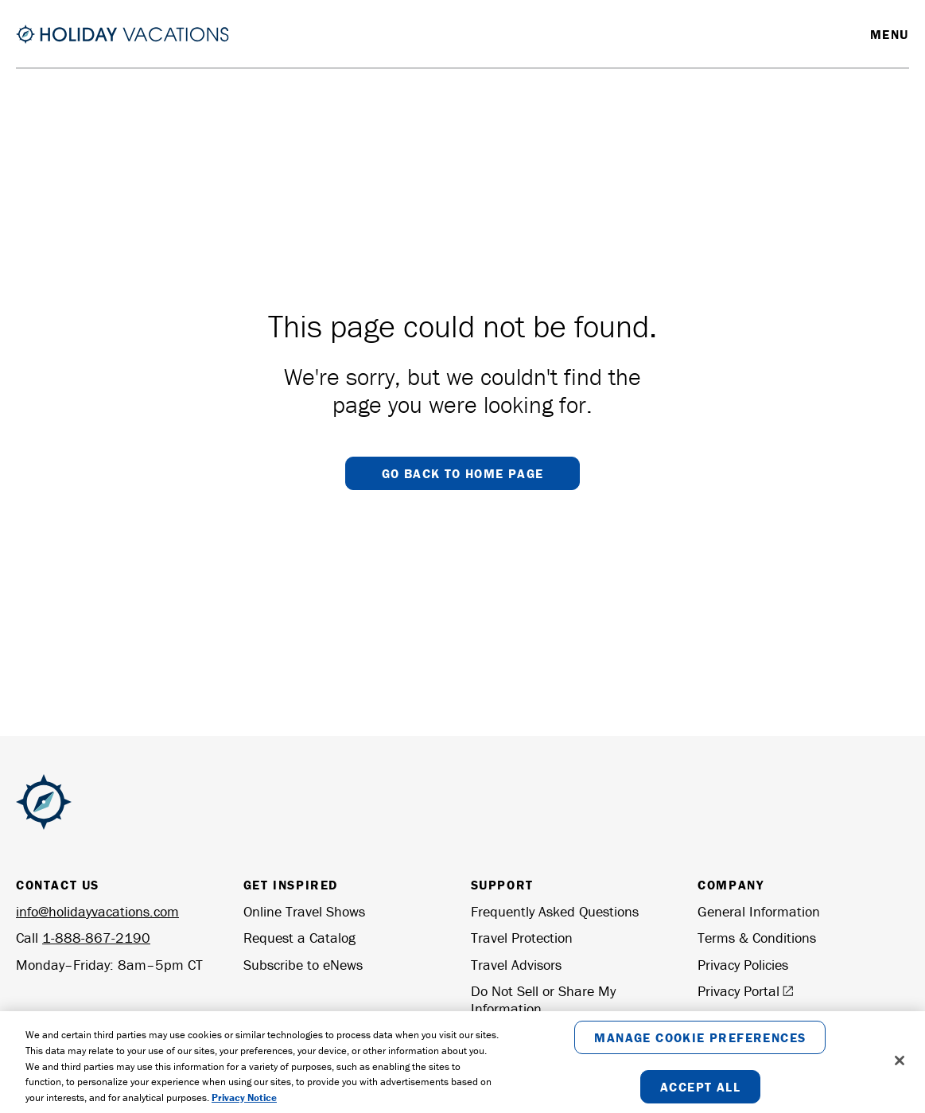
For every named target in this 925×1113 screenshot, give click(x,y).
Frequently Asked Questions (555, 911)
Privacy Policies (743, 965)
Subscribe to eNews (303, 965)
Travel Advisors (516, 965)
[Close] (899, 1061)
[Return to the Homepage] (122, 34)
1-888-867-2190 (96, 937)
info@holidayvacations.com (97, 911)
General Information (759, 911)
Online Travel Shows (304, 911)
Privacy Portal (746, 991)
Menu (889, 34)
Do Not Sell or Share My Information (543, 1000)
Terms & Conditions (757, 938)
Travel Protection (522, 938)
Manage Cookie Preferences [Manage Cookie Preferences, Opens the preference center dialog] (700, 1038)
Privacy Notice (244, 1098)
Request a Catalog (299, 938)
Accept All (700, 1087)
